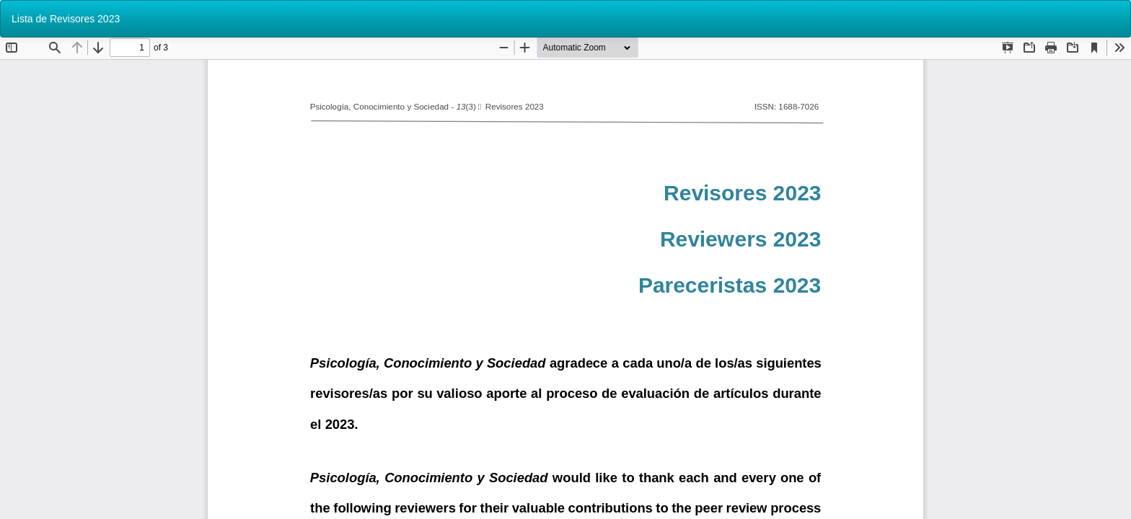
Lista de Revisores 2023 (66, 19)
